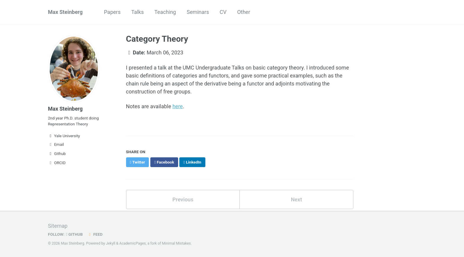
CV (223, 12)
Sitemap (57, 226)
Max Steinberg (65, 12)
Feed (95, 234)
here (178, 106)
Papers (112, 12)
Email (56, 144)
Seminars (198, 12)
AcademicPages (132, 243)
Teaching (165, 12)
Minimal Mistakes (176, 243)
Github (57, 153)
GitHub (74, 234)
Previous (182, 199)
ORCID (57, 162)
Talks (137, 12)
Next (296, 199)
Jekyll (110, 243)
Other (243, 12)
